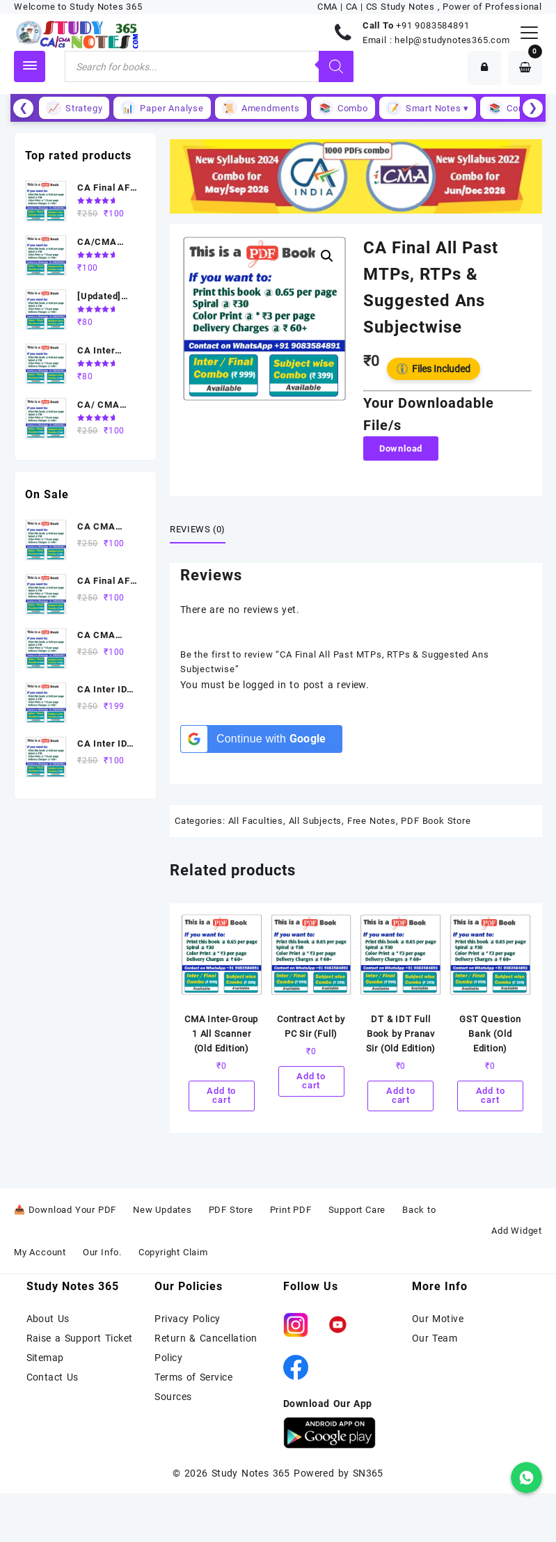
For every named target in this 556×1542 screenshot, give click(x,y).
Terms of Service (193, 1377)
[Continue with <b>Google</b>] (261, 739)
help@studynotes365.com (452, 40)
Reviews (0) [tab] (197, 529)
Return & (177, 1338)
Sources (172, 1396)
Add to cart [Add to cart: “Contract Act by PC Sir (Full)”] (311, 1082)
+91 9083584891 (432, 25)
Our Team (434, 1338)
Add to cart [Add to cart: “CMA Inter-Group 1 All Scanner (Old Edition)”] (221, 1096)
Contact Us (52, 1377)
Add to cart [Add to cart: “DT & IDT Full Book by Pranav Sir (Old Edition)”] (400, 1096)
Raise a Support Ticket (79, 1338)
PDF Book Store (435, 821)
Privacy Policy (187, 1318)
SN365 (368, 1473)
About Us (48, 1318)
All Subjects (315, 821)
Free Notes (371, 821)
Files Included (433, 368)
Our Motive (437, 1318)
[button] (327, 256)
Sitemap (45, 1357)
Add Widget (516, 1231)
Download (400, 448)
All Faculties (255, 821)
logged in (264, 684)
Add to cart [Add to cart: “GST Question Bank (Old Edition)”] (490, 1096)
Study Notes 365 (251, 1473)
